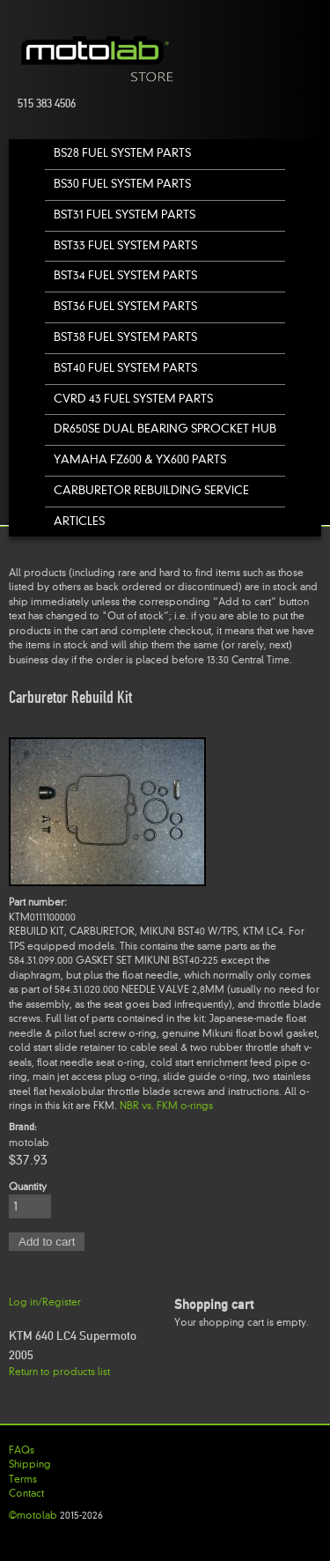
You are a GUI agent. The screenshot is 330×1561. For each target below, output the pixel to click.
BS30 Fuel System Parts (122, 183)
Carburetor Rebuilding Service (151, 490)
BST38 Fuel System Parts (125, 336)
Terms (23, 1479)
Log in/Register (45, 1302)
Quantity (28, 1186)
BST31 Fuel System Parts (124, 214)
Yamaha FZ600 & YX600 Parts (140, 459)
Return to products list (59, 1371)
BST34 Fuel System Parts (125, 275)
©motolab (33, 1515)
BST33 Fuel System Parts (125, 245)
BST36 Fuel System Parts (125, 306)
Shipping (30, 1464)
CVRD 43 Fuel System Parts (133, 398)
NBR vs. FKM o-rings (166, 1105)
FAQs (21, 1450)
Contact (26, 1493)
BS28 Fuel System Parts (122, 152)
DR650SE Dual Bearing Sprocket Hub (165, 428)
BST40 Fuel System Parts (125, 367)
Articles (79, 521)
